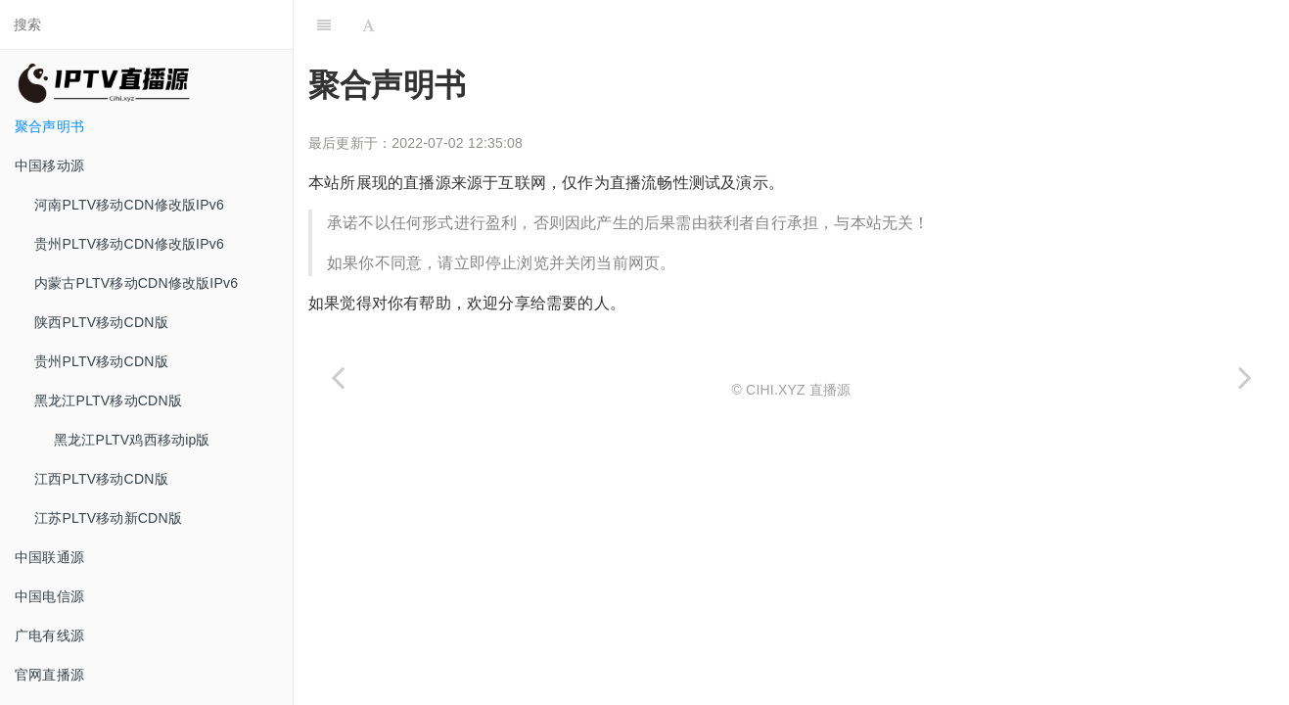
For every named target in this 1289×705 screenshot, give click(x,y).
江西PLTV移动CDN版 (101, 479)
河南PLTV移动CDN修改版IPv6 (129, 204)
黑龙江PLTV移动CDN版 (108, 400)
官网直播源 (49, 674)
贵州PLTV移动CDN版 (101, 361)
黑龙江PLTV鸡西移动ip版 (132, 439)
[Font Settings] (368, 24)
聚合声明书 (49, 126)
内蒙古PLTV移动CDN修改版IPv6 (136, 283)
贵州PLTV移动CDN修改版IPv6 (129, 244)
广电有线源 (49, 635)
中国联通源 (49, 557)
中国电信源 (49, 596)
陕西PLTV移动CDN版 (101, 322)
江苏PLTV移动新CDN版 (108, 518)
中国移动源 (49, 165)
